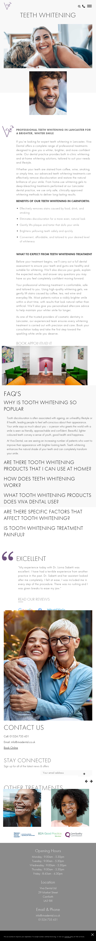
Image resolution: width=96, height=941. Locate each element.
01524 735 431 (19, 736)
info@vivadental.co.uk (23, 742)
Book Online (11, 748)
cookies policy (69, 937)
